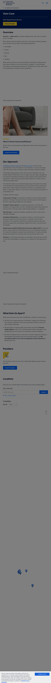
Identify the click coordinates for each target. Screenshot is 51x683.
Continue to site (42, 674)
